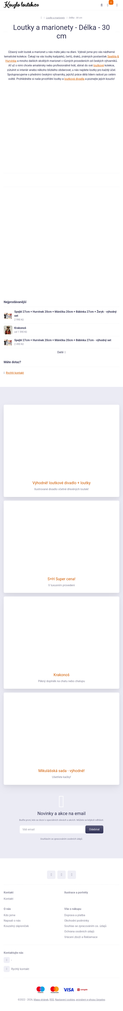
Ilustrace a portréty (76, 892)
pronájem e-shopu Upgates (90, 999)
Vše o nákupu (72, 909)
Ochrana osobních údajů (79, 932)
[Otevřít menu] (116, 5)
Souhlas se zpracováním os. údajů (85, 926)
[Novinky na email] (55, 830)
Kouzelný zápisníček (16, 926)
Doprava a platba (74, 915)
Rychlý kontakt (15, 375)
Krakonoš (61, 675)
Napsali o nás (12, 921)
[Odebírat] (94, 830)
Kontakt (8, 892)
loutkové (98, 65)
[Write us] (7, 969)
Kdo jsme (9, 915)
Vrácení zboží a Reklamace (81, 937)
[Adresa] (7, 960)
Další (61, 355)
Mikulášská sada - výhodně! (61, 771)
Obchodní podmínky (76, 921)
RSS (52, 999)
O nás (7, 909)
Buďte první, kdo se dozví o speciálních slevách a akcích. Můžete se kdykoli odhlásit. (61, 820)
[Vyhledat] (101, 5)
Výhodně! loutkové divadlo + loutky (61, 483)
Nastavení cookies (65, 999)
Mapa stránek (41, 999)
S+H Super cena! (61, 579)
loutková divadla (74, 79)
